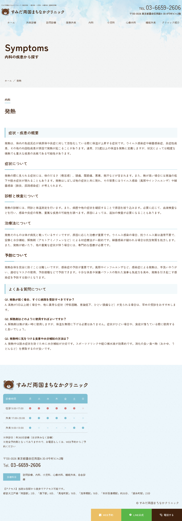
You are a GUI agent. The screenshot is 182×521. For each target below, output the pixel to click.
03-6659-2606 (26, 464)
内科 (91, 22)
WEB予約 (106, 515)
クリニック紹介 (170, 22)
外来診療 (31, 22)
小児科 (111, 22)
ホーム (11, 22)
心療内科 (131, 22)
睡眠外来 (151, 22)
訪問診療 (51, 22)
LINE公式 (136, 515)
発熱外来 (71, 22)
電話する (167, 515)
